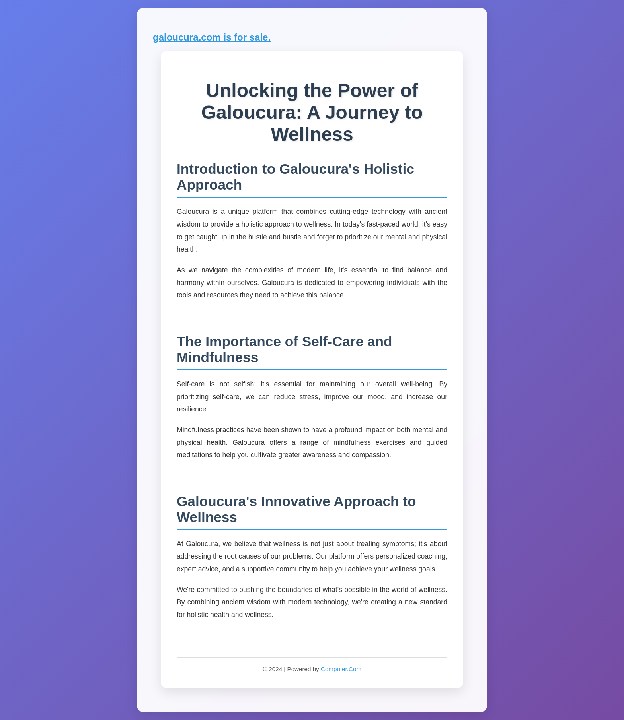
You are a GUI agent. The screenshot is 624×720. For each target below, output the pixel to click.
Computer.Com (341, 669)
